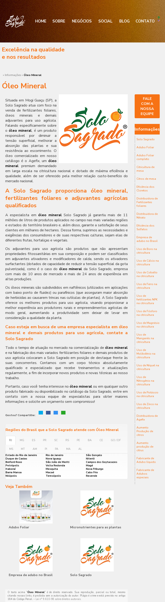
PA (56, 449)
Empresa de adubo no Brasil (31, 575)
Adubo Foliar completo (145, 157)
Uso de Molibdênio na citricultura (146, 353)
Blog (124, 21)
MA (68, 449)
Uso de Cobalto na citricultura (147, 274)
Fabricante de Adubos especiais (145, 473)
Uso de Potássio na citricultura (147, 394)
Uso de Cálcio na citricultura (148, 262)
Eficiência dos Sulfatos (145, 227)
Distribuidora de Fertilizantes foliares (147, 202)
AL (80, 449)
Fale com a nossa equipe (147, 106)
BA (90, 440)
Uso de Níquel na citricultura (148, 367)
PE (78, 440)
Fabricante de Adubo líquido (146, 460)
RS (67, 440)
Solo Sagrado (81, 575)
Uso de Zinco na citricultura (147, 406)
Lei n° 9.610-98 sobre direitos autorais (58, 599)
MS (11, 449)
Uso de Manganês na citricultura (145, 338)
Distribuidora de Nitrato (147, 215)
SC (56, 440)
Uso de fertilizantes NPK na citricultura (147, 299)
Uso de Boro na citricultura (147, 251)
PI (46, 449)
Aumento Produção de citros (145, 431)
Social (105, 21)
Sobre (58, 21)
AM (35, 449)
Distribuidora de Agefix (147, 417)
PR (44, 440)
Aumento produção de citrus (145, 446)
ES (33, 440)
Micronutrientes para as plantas (95, 527)
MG (22, 440)
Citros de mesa (146, 179)
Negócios (82, 21)
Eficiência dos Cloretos (145, 188)
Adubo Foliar (19, 527)
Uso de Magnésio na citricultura (148, 324)
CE (101, 440)
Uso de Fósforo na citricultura (147, 313)
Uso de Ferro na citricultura (147, 286)
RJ (10, 440)
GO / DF (116, 440)
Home (40, 21)
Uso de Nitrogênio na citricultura (145, 380)
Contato (145, 21)
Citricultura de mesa (145, 169)
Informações (147, 129)
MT (23, 449)
